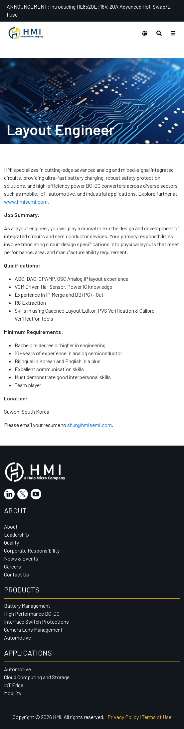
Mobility (12, 693)
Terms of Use (156, 717)
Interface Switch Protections (36, 621)
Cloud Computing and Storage (37, 677)
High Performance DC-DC (32, 613)
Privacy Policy (123, 717)
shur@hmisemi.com (89, 425)
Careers (12, 566)
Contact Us (16, 574)
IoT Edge (13, 685)
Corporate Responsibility (32, 550)
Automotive (17, 637)
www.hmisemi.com (26, 201)
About (11, 526)
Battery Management (27, 605)
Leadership (16, 534)
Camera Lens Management (33, 629)
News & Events (21, 558)
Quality (11, 542)
